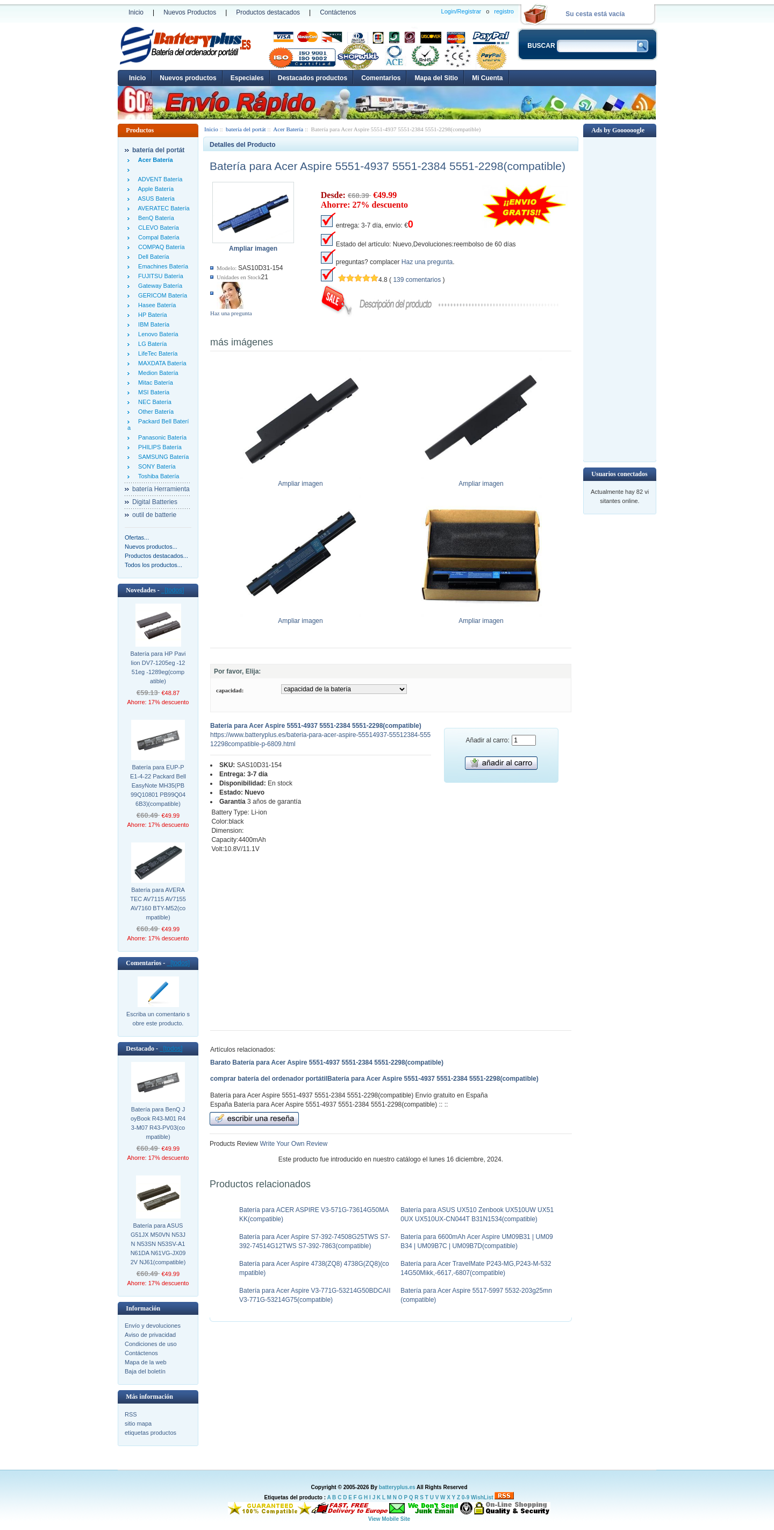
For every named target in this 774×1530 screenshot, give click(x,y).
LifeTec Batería (156, 353)
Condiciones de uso (151, 1344)
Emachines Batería (161, 266)
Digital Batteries (154, 502)
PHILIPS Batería (158, 447)
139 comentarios (417, 280)
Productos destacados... (156, 555)
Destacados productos (312, 78)
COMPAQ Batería (160, 247)
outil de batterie (154, 515)
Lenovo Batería (156, 334)
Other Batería (154, 411)
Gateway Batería (158, 285)
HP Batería (151, 314)
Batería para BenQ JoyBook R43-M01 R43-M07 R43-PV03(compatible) (158, 1123)
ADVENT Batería (158, 179)
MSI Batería (152, 392)
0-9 (465, 1497)
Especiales (247, 78)
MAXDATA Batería (161, 363)
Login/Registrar (461, 11)
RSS (131, 1414)
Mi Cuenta (487, 78)
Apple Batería (154, 189)
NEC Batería (153, 402)
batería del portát (246, 129)
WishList (482, 1497)
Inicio (136, 12)
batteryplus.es (397, 1487)
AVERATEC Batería (162, 208)
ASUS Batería (155, 198)
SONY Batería (155, 466)
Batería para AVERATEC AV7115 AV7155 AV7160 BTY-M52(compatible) (158, 903)
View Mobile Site (389, 1519)
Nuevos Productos (189, 12)
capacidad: (229, 690)
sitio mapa (138, 1423)
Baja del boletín (145, 1371)
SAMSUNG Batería (162, 457)
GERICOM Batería (161, 295)
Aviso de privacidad (150, 1334)
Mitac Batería (154, 382)
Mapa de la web (146, 1362)
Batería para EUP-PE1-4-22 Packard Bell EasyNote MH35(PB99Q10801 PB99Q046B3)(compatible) (158, 785)
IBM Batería (152, 324)
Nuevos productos (188, 78)
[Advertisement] (619, 298)
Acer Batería (288, 129)
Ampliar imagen (300, 480)
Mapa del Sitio (436, 78)
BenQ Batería (154, 218)
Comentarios (380, 78)
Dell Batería (152, 256)
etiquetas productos (150, 1432)
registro (504, 11)
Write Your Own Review (292, 1144)
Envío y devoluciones (153, 1325)
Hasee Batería (155, 305)
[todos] (172, 590)
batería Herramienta (161, 489)
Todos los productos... (153, 565)
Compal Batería (157, 237)
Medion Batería (156, 373)
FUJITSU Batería (159, 276)
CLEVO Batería (157, 227)
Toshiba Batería (157, 476)
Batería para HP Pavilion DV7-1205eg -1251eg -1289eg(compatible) (157, 667)
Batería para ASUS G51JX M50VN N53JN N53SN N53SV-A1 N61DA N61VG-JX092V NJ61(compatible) (158, 1243)
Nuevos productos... (151, 546)
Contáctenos (338, 12)
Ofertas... (137, 537)
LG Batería (151, 344)
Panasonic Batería (161, 437)
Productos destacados (268, 12)
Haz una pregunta (231, 313)
